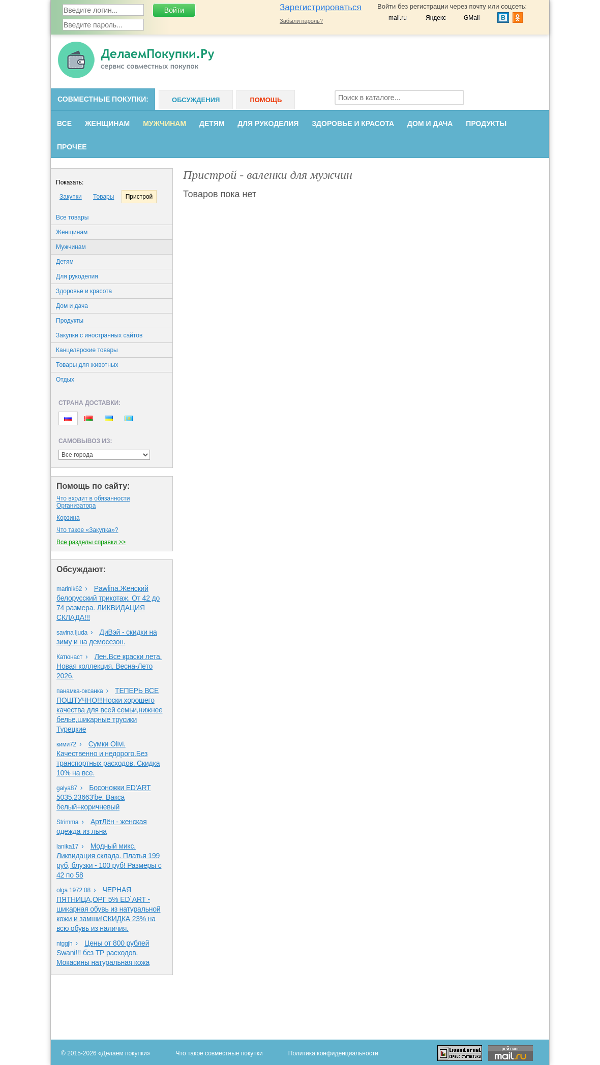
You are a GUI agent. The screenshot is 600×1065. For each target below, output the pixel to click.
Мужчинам (164, 123)
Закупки (70, 196)
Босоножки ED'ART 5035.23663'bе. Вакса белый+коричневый (103, 797)
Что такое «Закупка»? (87, 530)
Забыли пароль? (301, 21)
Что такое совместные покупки (219, 1053)
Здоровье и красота (353, 123)
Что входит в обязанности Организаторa (93, 502)
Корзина (68, 517)
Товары (103, 196)
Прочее (72, 147)
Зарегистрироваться (321, 7)
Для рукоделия (267, 123)
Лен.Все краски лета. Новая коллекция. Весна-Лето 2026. (109, 666)
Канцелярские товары (87, 350)
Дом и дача (430, 123)
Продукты (486, 123)
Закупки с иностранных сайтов (99, 335)
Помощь (266, 100)
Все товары (72, 217)
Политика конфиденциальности (333, 1053)
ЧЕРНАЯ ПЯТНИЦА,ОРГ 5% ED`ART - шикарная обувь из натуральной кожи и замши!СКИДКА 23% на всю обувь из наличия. (108, 909)
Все (64, 123)
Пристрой (139, 196)
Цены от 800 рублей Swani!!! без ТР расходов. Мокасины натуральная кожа (102, 952)
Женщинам (107, 123)
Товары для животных (87, 364)
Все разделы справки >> (91, 542)
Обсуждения (196, 100)
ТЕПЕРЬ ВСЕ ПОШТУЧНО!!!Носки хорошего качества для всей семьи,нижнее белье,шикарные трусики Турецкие (109, 709)
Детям (211, 123)
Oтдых (65, 379)
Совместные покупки (101, 99)
